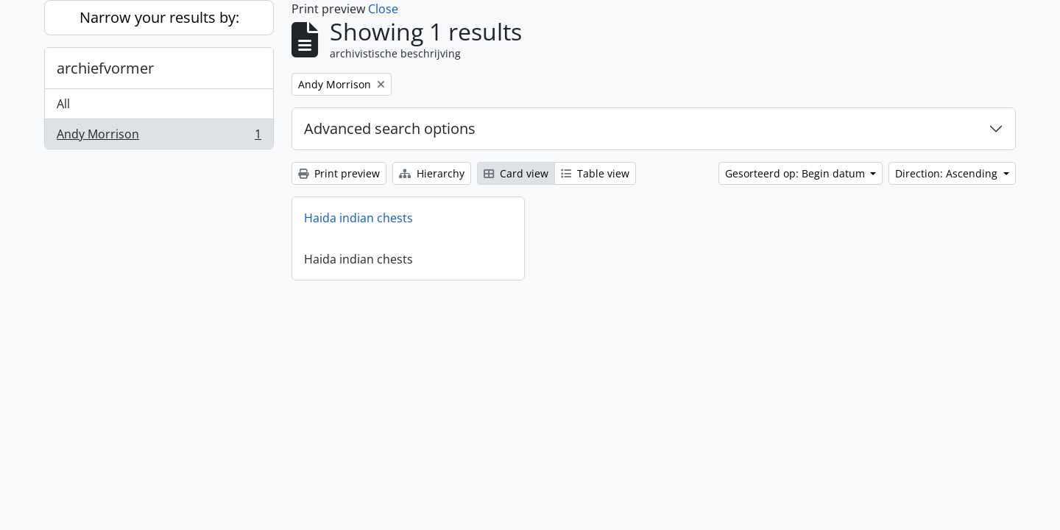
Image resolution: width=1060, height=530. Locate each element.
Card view (516, 173)
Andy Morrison (158, 137)
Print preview (339, 173)
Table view (595, 173)
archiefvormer (105, 68)
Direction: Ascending (947, 173)
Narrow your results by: (159, 17)
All (63, 104)
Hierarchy (431, 173)
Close (383, 9)
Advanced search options (390, 128)
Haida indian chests (358, 218)
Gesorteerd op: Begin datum (796, 173)
